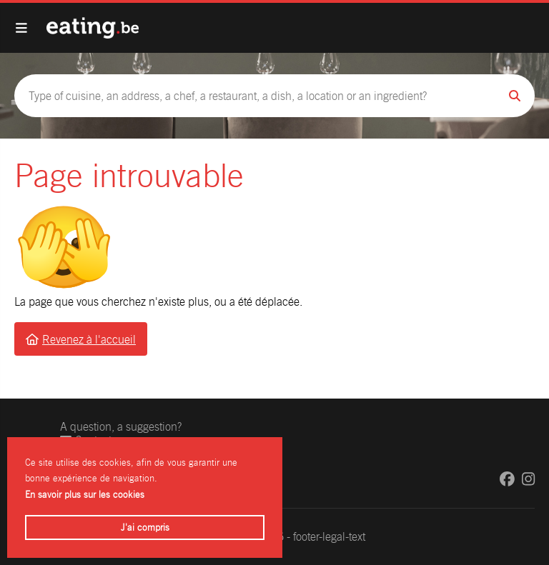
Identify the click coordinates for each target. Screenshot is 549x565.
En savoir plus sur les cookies (84, 494)
